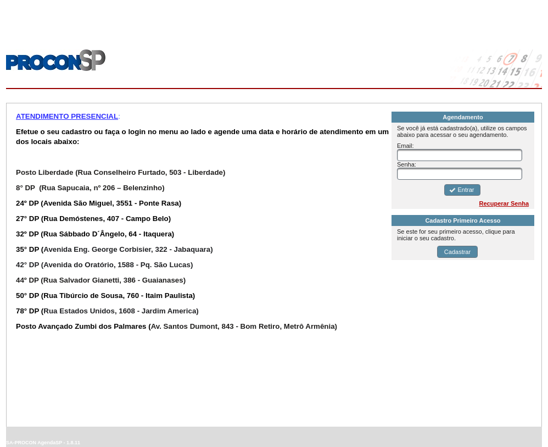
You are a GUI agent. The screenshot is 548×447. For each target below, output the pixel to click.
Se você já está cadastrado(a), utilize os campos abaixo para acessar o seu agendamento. (462, 131)
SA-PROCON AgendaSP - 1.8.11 (43, 442)
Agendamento (463, 117)
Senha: (406, 164)
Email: (405, 145)
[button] (462, 190)
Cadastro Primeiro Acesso (462, 220)
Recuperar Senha (504, 203)
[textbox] (459, 155)
